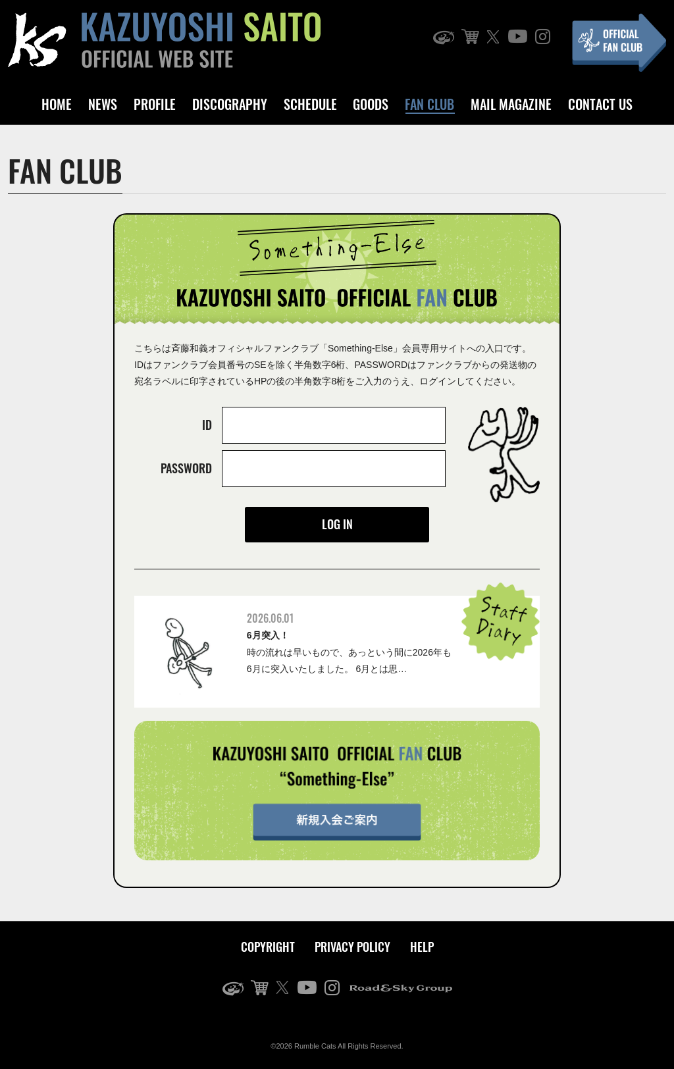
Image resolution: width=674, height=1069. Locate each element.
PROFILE (155, 104)
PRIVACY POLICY (352, 946)
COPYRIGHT (268, 946)
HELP (422, 946)
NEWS (102, 104)
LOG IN (337, 524)
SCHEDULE (310, 104)
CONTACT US (600, 104)
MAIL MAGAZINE (511, 104)
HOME (56, 104)
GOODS (370, 104)
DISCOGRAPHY (229, 104)
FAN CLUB (429, 104)
